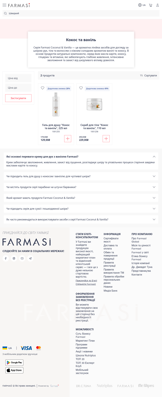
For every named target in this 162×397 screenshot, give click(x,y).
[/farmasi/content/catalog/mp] (85, 340)
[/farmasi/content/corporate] (140, 252)
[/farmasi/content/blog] (108, 286)
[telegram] (30, 258)
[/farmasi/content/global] (143, 240)
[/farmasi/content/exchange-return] (115, 255)
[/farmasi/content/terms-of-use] (115, 264)
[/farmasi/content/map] (141, 271)
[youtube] (22, 258)
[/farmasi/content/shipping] (115, 247)
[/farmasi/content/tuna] (142, 267)
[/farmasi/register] (87, 282)
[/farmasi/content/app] (87, 371)
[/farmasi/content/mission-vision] (143, 247)
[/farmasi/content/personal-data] (115, 280)
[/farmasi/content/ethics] (143, 258)
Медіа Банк (110, 290)
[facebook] (6, 258)
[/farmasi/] (19, 5)
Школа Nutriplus (86, 355)
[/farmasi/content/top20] (80, 359)
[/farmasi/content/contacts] (137, 274)
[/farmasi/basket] (151, 5)
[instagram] (14, 258)
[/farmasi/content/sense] (87, 335)
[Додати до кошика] (67, 138)
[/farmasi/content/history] (141, 263)
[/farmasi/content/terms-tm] (115, 271)
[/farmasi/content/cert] (115, 240)
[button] (18, 98)
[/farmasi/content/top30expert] (87, 364)
